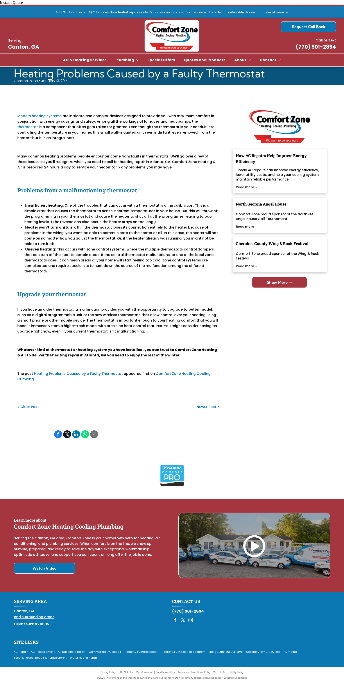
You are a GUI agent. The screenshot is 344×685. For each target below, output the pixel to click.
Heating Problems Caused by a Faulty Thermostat (78, 373)
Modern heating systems (39, 115)
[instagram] (190, 623)
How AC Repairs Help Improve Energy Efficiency (271, 158)
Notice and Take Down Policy (194, 674)
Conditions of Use (166, 674)
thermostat (27, 126)
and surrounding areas (34, 619)
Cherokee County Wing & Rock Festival (272, 243)
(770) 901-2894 (316, 46)
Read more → (247, 187)
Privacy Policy (108, 674)
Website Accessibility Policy (228, 674)
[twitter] (183, 623)
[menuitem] (85, 60)
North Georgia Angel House (261, 204)
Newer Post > (208, 406)
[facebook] (175, 623)
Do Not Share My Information (136, 674)
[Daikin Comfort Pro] (172, 476)
